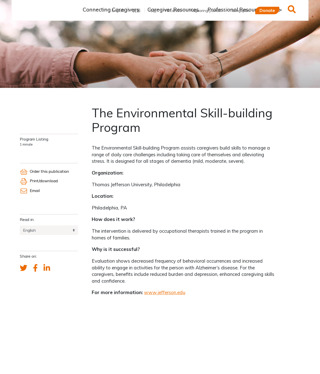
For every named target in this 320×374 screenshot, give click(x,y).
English (118, 10)
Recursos (173, 10)
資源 (136, 10)
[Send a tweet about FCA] (23, 268)
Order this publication (44, 171)
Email (30, 190)
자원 (153, 10)
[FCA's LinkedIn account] (47, 268)
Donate (267, 10)
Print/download (39, 180)
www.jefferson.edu (164, 292)
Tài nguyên (239, 10)
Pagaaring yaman (205, 10)
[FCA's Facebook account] (35, 268)
